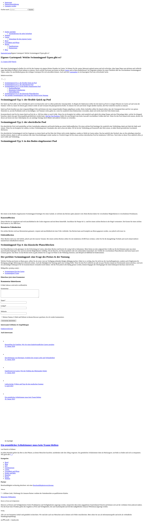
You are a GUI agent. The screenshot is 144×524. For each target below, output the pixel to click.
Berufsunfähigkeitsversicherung (43, 487)
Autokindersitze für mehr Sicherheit (20, 33)
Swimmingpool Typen (12, 273)
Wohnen (7, 35)
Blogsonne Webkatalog (8, 498)
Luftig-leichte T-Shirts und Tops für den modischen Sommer (24, 385)
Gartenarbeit (74, 72)
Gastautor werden (10, 6)
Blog (6, 50)
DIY (6, 467)
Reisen (7, 44)
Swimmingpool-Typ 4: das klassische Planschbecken (22, 93)
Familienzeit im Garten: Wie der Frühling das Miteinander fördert (26, 372)
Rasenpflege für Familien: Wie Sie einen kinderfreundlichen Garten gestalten (29, 346)
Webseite (4, 313)
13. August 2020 (6, 61)
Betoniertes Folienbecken (17, 90)
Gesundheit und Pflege (12, 42)
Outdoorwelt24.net (7, 330)
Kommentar (4, 288)
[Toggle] (5, 79)
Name (3, 302)
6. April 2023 (9, 387)
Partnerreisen (13, 48)
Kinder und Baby (10, 32)
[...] (11, 456)
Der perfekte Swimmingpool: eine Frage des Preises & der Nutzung (26, 95)
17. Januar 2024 (10, 374)
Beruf (6, 41)
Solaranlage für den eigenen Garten (20, 39)
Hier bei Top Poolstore (52, 116)
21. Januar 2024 (10, 348)
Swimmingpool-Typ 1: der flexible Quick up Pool (21, 83)
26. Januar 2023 (10, 400)
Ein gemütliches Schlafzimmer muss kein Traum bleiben (23, 399)
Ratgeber (8, 476)
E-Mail (3, 307)
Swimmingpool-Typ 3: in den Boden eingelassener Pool (23, 86)
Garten (7, 37)
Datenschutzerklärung (12, 4)
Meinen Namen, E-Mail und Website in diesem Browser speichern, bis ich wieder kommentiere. (33, 318)
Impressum (8, 2)
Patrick (14, 61)
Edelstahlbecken (14, 92)
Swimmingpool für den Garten (14, 271)
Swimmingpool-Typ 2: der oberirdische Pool (19, 84)
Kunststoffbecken (14, 88)
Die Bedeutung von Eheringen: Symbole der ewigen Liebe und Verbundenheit (30, 359)
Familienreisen (13, 46)
